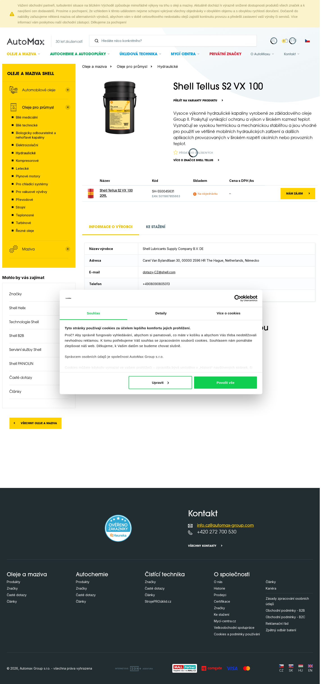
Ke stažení (221, 614)
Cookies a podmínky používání (237, 634)
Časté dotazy (20, 378)
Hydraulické (167, 66)
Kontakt (290, 54)
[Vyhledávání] (174, 40)
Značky (15, 294)
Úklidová (138, 54)
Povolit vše (225, 382)
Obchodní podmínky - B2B (285, 610)
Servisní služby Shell (25, 350)
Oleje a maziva (94, 66)
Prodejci (220, 595)
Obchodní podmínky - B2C (285, 617)
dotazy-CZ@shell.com (159, 272)
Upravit (160, 382)
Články (15, 392)
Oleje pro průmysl (132, 66)
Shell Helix (17, 308)
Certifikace (222, 601)
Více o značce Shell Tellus (193, 160)
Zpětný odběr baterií (281, 630)
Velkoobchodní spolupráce (234, 627)
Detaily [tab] (161, 313)
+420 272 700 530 (216, 532)
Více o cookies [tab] (228, 313)
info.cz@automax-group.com (225, 526)
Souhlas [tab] (93, 313)
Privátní (225, 54)
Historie (219, 588)
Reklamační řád (277, 623)
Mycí (183, 54)
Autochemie (78, 54)
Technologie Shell (24, 322)
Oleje (21, 54)
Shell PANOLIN (21, 364)
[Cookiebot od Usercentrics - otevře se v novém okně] (237, 298)
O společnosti (232, 575)
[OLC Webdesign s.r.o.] (134, 668)
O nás (218, 582)
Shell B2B (16, 336)
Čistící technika (165, 575)
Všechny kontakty (202, 546)
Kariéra (271, 588)
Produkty (13, 582)
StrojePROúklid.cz (158, 601)
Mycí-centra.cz (225, 621)
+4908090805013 (156, 284)
